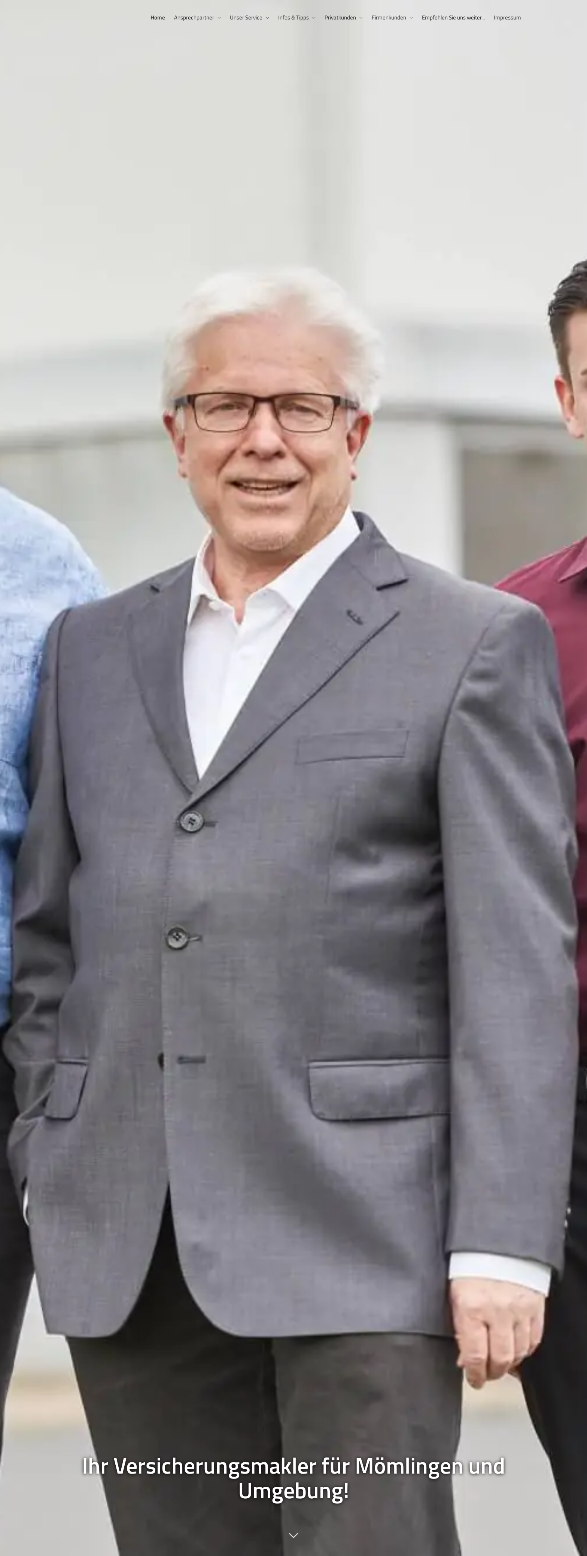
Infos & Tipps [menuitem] (293, 17)
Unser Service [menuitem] (246, 17)
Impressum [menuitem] (507, 17)
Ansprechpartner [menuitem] (194, 17)
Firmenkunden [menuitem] (389, 17)
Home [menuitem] (157, 17)
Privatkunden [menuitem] (340, 17)
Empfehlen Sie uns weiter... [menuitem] (453, 17)
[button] (293, 1539)
